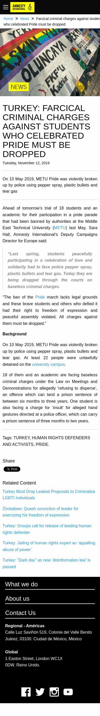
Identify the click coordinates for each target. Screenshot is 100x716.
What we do (21, 584)
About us (17, 598)
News (24, 19)
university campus (48, 364)
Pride (40, 297)
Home (8, 19)
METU (60, 228)
